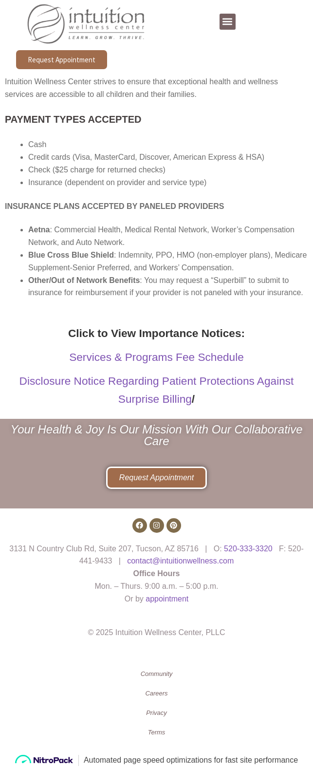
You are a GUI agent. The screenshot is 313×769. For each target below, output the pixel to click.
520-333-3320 (248, 548)
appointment (167, 599)
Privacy (156, 712)
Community (157, 673)
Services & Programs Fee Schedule (156, 357)
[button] (228, 22)
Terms (157, 732)
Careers (156, 693)
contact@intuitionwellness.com (180, 561)
